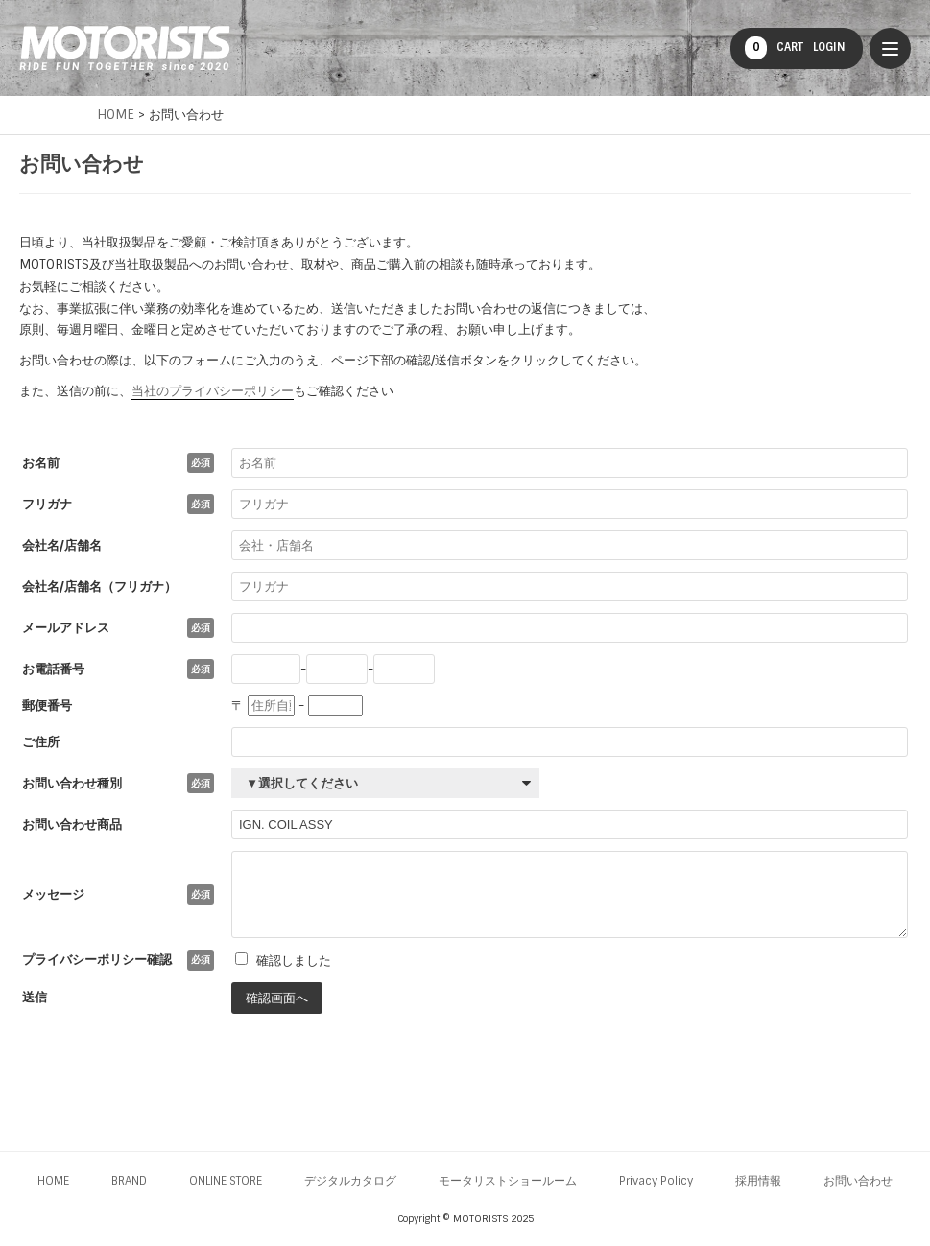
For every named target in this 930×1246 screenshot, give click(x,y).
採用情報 (758, 1180)
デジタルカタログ (350, 1180)
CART (774, 47)
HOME (53, 1180)
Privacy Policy (656, 1180)
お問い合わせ (858, 1180)
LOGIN (829, 47)
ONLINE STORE (225, 1180)
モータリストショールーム (508, 1180)
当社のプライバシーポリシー (212, 391)
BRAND (129, 1180)
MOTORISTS (124, 48)
